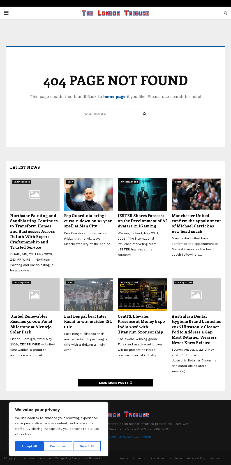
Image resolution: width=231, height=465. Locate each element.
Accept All (88, 446)
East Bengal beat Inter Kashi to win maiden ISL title (88, 321)
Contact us (216, 458)
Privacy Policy (196, 458)
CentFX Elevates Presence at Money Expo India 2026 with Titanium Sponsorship (141, 324)
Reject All (59, 446)
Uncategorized (22, 181)
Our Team (175, 458)
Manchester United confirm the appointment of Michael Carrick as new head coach (196, 223)
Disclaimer (157, 458)
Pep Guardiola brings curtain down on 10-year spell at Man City (88, 221)
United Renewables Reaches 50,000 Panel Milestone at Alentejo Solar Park (31, 324)
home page (114, 96)
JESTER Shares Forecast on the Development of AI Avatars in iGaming (142, 221)
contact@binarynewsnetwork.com (125, 436)
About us (139, 458)
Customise (29, 446)
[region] (58, 429)
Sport (70, 181)
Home (124, 458)
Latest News (25, 167)
